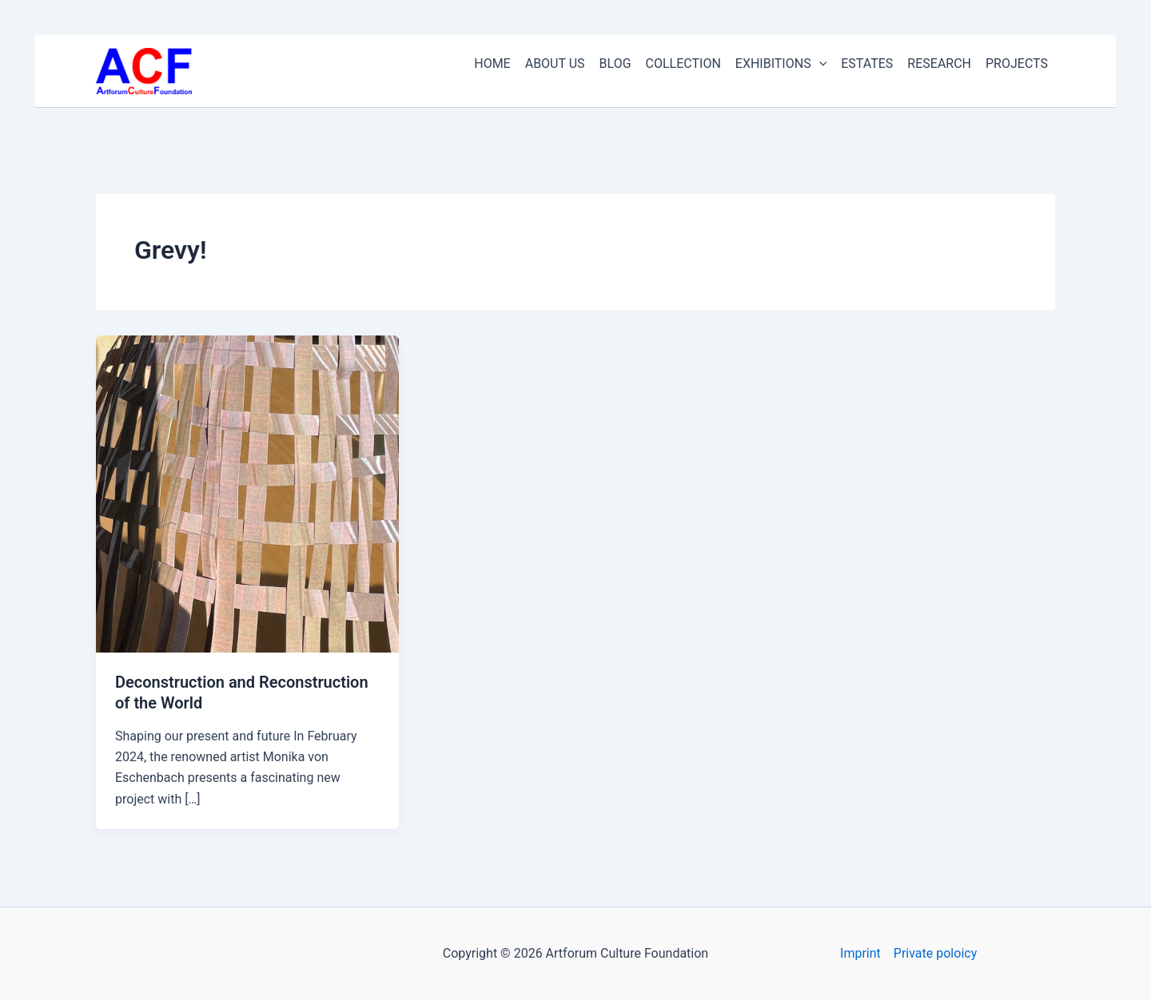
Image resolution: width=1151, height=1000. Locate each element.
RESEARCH (939, 63)
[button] (819, 64)
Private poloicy (935, 953)
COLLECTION (683, 63)
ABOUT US (555, 63)
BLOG (615, 63)
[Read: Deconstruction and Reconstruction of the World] (247, 493)
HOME (492, 63)
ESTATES (867, 63)
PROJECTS (1017, 63)
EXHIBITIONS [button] (780, 64)
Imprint (860, 953)
